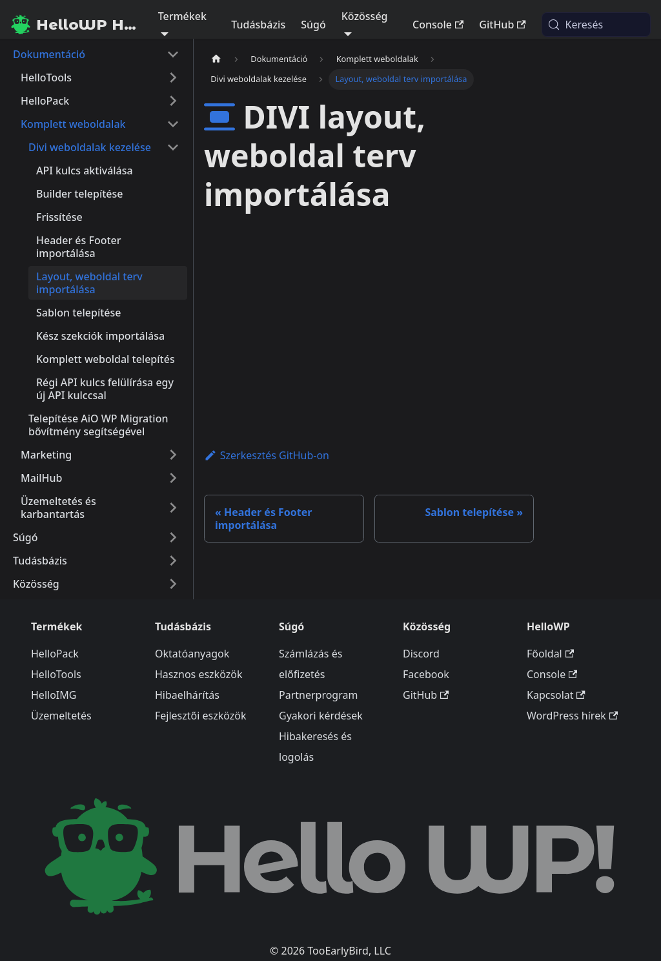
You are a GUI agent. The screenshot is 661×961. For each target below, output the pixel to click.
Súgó (313, 24)
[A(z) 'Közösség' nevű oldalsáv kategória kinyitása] (173, 584)
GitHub (502, 24)
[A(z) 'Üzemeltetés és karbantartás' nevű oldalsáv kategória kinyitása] (173, 507)
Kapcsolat (556, 695)
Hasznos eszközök (198, 674)
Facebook (426, 674)
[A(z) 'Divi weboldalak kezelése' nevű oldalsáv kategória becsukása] (173, 147)
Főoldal (550, 653)
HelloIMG (53, 695)
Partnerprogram (318, 695)
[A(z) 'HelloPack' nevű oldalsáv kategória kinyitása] (173, 100)
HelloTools (56, 674)
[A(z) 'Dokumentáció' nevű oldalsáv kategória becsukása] (173, 54)
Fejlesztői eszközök (201, 715)
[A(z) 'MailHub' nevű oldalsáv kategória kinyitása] (173, 478)
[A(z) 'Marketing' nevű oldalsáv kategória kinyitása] (173, 454)
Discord (421, 653)
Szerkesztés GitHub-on (266, 455)
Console (437, 24)
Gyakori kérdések (321, 715)
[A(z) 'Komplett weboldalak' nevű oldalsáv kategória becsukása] (173, 124)
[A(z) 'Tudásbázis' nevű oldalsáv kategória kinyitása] (173, 560)
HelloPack (55, 653)
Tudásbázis (258, 24)
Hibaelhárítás (187, 695)
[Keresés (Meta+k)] (596, 24)
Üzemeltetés (61, 715)
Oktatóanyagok (192, 653)
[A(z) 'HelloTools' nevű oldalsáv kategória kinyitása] (173, 77)
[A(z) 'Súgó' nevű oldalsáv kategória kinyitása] (173, 537)
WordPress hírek (572, 715)
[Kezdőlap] (216, 59)
